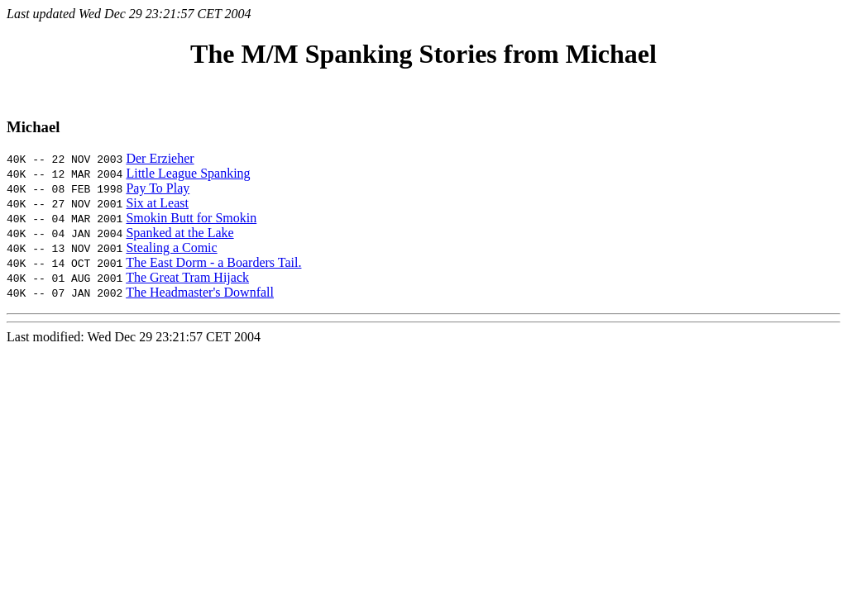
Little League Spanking (188, 173)
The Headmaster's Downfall (200, 292)
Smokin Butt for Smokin (191, 218)
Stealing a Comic (171, 247)
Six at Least (157, 203)
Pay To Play (157, 188)
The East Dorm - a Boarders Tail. (213, 262)
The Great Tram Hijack (187, 277)
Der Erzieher (160, 158)
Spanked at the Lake (179, 233)
